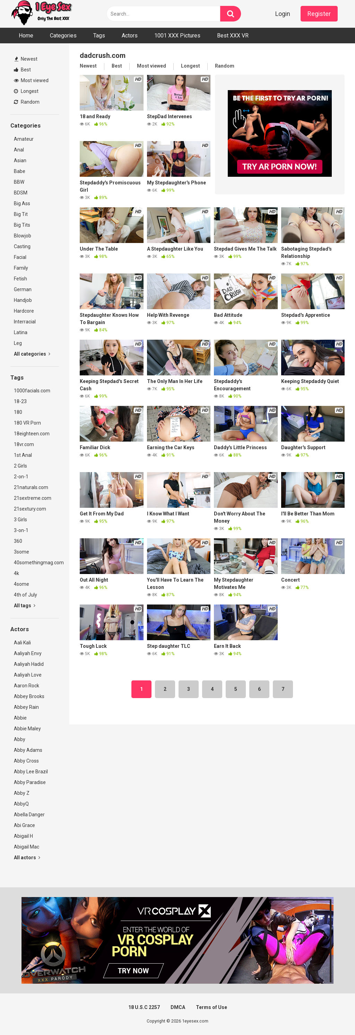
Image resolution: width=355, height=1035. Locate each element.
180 (18, 412)
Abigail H (23, 836)
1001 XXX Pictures (177, 35)
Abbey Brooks (29, 696)
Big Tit (21, 214)
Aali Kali (22, 642)
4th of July (25, 595)
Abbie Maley (27, 728)
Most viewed (31, 80)
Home (26, 35)
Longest (26, 91)
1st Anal (23, 455)
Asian (20, 160)
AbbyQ (21, 804)
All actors (27, 857)
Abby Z (21, 793)
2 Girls (20, 466)
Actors (130, 35)
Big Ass (22, 203)
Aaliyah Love (28, 675)
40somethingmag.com (36, 562)
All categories (32, 354)
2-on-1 (21, 476)
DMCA (178, 1007)
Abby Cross (26, 761)
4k (16, 573)
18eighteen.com (32, 433)
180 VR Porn (27, 423)
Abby (19, 739)
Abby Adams (28, 750)
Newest (26, 59)
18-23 (20, 401)
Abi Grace (24, 825)
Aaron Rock (26, 685)
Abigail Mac (26, 847)
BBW (19, 182)
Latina (20, 332)
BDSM (20, 192)
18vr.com (24, 444)
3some (21, 552)
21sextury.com (30, 509)
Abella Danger (29, 814)
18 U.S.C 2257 (144, 1007)
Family (21, 268)
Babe (19, 171)
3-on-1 (21, 530)
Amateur (24, 139)
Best (22, 69)
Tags (99, 35)
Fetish (20, 278)
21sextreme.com (32, 498)
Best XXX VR (233, 35)
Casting (22, 246)
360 (18, 541)
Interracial (25, 321)
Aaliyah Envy (28, 653)
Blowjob (22, 235)
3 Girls (20, 519)
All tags (24, 605)
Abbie (20, 718)
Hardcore (24, 311)
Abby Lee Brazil (31, 771)
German (23, 289)
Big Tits (22, 225)
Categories (63, 35)
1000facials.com (32, 390)
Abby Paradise (30, 782)
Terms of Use (211, 1007)
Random (27, 102)
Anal (19, 150)
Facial (20, 257)
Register (319, 13)
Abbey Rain (26, 707)
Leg (18, 343)
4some (21, 584)
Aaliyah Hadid (29, 664)
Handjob (23, 300)
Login (282, 13)
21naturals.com (31, 487)
